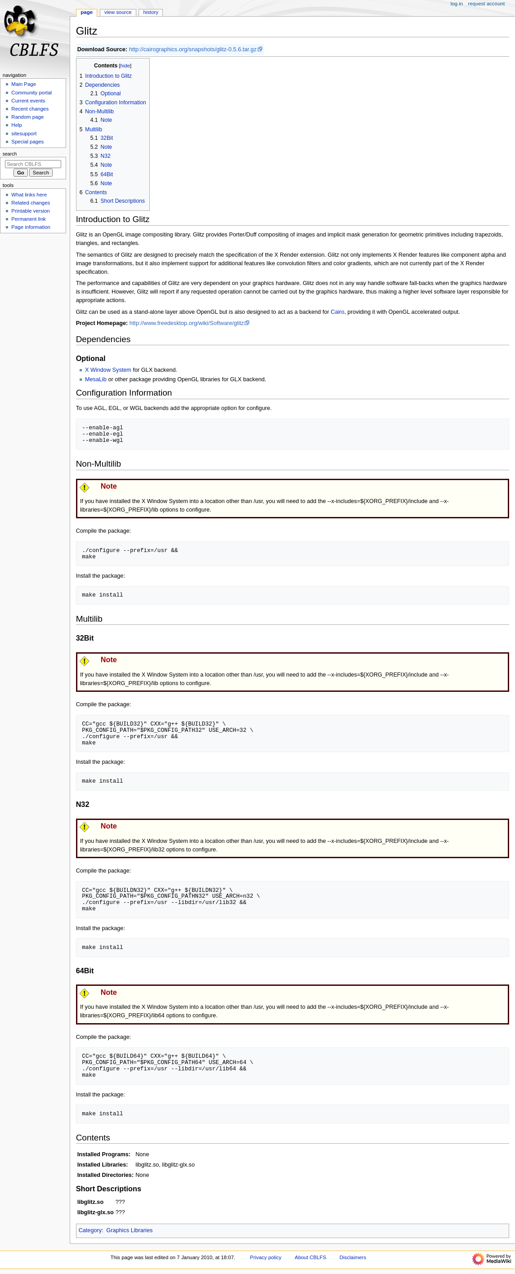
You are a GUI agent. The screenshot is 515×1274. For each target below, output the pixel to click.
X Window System (108, 370)
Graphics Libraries (129, 1230)
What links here (29, 194)
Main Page (23, 84)
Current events (28, 100)
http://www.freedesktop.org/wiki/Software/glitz (187, 323)
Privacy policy (266, 1257)
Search (10, 153)
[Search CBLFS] (33, 164)
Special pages (27, 141)
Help (16, 125)
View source (117, 12)
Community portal (31, 92)
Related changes (30, 202)
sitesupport (23, 133)
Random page (27, 117)
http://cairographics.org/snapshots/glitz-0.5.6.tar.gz (193, 49)
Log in (457, 3)
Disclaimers (353, 1257)
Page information (30, 227)
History (151, 12)
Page (87, 12)
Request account (486, 3)
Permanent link (28, 219)
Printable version (30, 211)
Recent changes (30, 108)
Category (90, 1230)
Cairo (337, 312)
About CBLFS (310, 1257)
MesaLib (96, 379)
